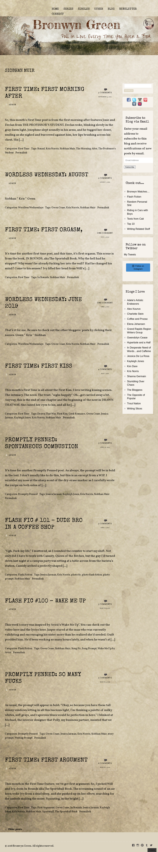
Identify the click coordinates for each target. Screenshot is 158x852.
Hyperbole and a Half (139, 342)
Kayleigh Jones (22, 417)
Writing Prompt (23, 738)
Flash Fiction (25, 575)
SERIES (68, 9)
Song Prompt (89, 648)
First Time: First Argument (46, 760)
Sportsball (48, 811)
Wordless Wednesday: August (46, 175)
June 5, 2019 (105, 307)
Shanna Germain (136, 376)
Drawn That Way (46, 414)
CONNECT (58, 14)
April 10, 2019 (105, 447)
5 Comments (105, 178)
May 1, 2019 (105, 373)
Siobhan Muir (67, 148)
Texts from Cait (135, 218)
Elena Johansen (136, 324)
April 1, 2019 (105, 528)
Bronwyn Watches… (138, 191)
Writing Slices (134, 408)
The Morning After (86, 148)
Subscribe (129, 167)
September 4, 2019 (104, 97)
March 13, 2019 (105, 682)
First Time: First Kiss (38, 366)
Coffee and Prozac (137, 318)
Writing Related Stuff (138, 228)
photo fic (76, 575)
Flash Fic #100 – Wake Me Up (45, 601)
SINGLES (84, 9)
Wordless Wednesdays (30, 207)
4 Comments (105, 369)
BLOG (111, 9)
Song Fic (76, 648)
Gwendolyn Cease (137, 337)
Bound (41, 148)
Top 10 (131, 223)
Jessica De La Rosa (138, 356)
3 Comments (105, 93)
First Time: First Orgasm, (43, 230)
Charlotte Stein (135, 313)
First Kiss (62, 414)
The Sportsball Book (66, 811)
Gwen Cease (58, 207)
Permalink (21, 152)
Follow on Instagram (138, 267)
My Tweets (130, 254)
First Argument (45, 807)
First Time (23, 148)
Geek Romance (77, 414)
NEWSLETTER (128, 9)
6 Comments (105, 763)
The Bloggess (134, 389)
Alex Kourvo (134, 308)
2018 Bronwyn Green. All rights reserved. (30, 846)
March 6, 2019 (105, 767)
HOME (55, 9)
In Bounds (43, 277)
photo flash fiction (92, 575)
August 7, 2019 (105, 182)
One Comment (105, 233)
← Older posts (13, 829)
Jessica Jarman (54, 494)
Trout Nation (134, 403)
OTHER (98, 9)
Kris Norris (52, 148)
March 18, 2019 (105, 608)
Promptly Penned (28, 494)
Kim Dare (132, 366)
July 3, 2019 (105, 237)
